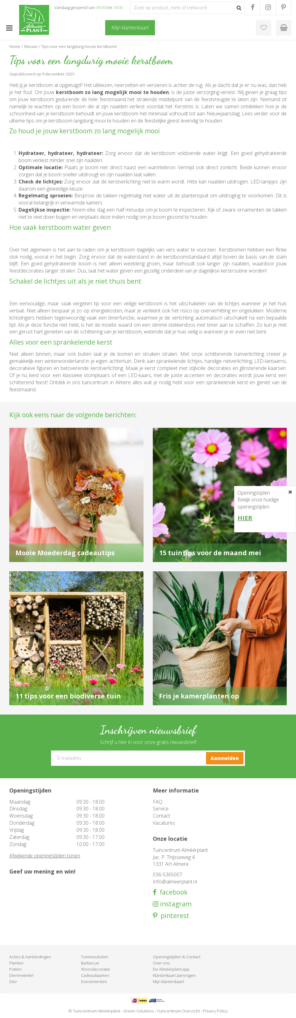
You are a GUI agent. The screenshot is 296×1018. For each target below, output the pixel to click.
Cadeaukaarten (95, 975)
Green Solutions (138, 1011)
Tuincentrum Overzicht (178, 1011)
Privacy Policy (215, 1011)
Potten (15, 969)
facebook (172, 892)
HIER (245, 518)
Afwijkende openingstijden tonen (44, 855)
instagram (174, 904)
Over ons (161, 962)
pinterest (173, 916)
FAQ (157, 801)
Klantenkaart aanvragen (174, 975)
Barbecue (90, 962)
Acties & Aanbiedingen (30, 956)
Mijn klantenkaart (168, 981)
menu (9, 27)
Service (161, 808)
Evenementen (94, 981)
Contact (161, 815)
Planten (16, 962)
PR (283, 7)
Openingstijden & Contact (176, 956)
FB (252, 7)
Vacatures (164, 822)
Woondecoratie (95, 969)
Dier (13, 981)
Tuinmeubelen (94, 956)
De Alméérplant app (171, 969)
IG (268, 7)
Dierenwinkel (21, 975)
